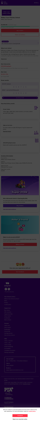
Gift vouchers (7, 312)
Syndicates (7, 318)
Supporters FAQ (8, 314)
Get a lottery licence (9, 335)
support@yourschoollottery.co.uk (14, 370)
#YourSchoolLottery (9, 291)
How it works (7, 316)
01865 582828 (9, 365)
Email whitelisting (8, 346)
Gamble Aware (26, 384)
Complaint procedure (9, 350)
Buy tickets (20, 30)
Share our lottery (20, 35)
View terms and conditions (9, 209)
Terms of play (7, 344)
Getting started (8, 333)
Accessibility (7, 348)
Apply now (7, 325)
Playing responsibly (9, 352)
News (5, 300)
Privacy (6, 302)
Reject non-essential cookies (20, 419)
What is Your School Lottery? (11, 298)
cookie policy (32, 411)
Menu (36, 2)
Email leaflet (7, 329)
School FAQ (7, 331)
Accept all (20, 415)
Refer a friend (20, 244)
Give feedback (20, 272)
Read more (4, 59)
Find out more (7, 131)
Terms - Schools (8, 340)
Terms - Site (7, 342)
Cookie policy (7, 304)
